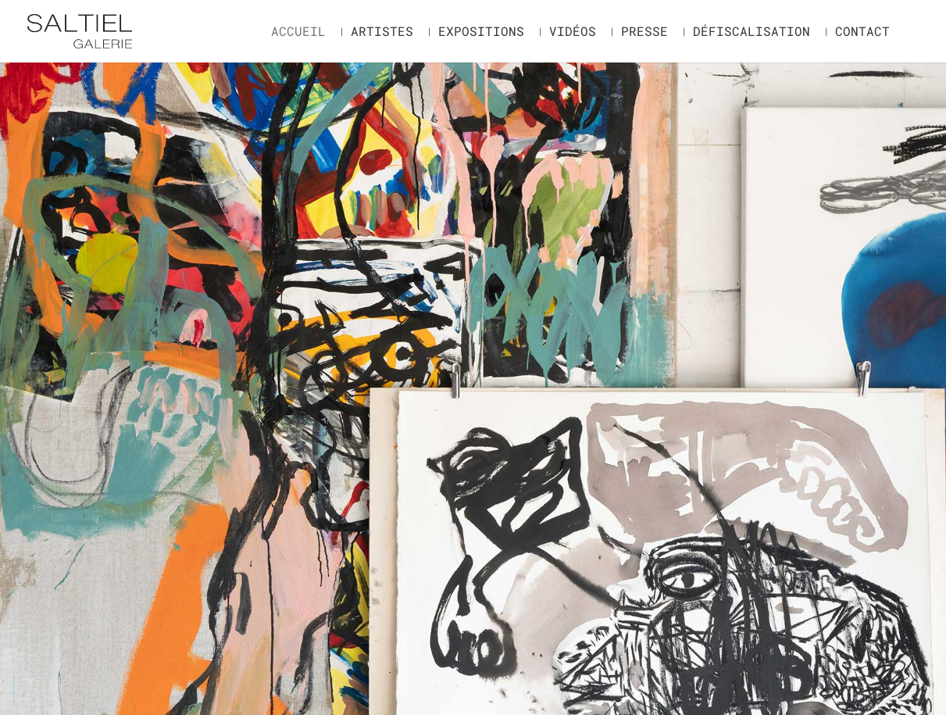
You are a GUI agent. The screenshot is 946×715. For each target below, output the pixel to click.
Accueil (298, 32)
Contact (862, 32)
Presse (644, 32)
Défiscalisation (751, 32)
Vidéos (572, 32)
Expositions (481, 32)
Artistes (382, 32)
